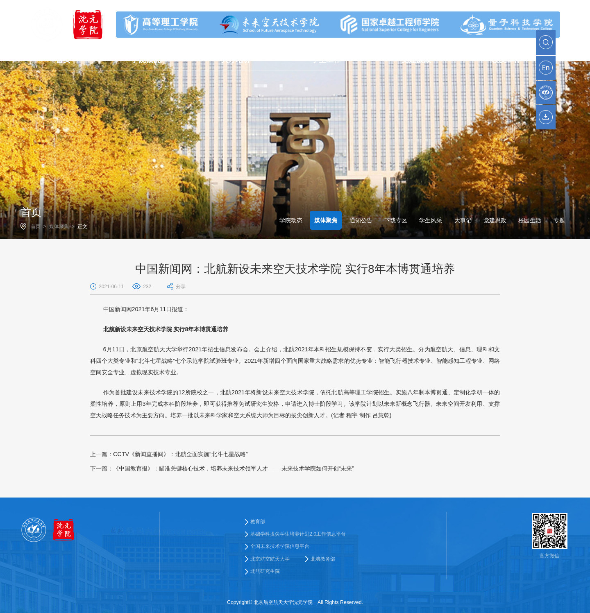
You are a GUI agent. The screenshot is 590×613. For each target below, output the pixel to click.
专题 (559, 220)
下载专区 (395, 220)
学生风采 (430, 220)
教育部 (257, 522)
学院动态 (290, 220)
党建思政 (494, 220)
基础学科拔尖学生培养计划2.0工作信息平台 (298, 534)
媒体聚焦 (59, 226)
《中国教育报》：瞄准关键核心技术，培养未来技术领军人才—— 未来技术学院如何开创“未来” (222, 468)
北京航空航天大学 (270, 559)
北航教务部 (323, 559)
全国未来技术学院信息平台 (279, 546)
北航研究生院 (265, 571)
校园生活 (529, 220)
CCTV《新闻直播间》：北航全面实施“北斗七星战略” (169, 454)
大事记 (463, 220)
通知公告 (360, 220)
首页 (36, 226)
